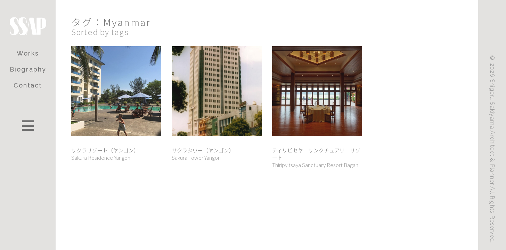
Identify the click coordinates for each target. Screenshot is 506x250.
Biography (28, 69)
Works (28, 53)
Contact (28, 85)
